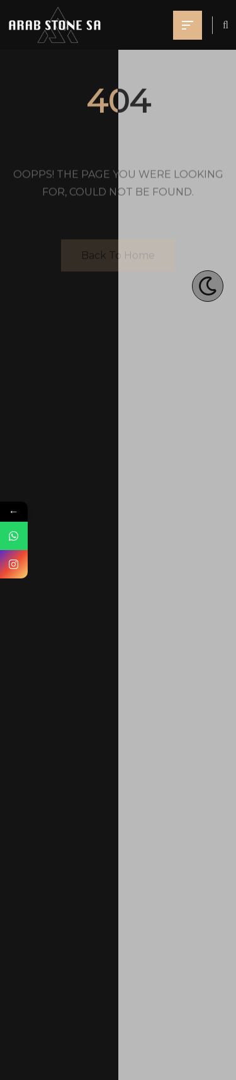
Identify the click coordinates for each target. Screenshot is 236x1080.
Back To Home (118, 256)
